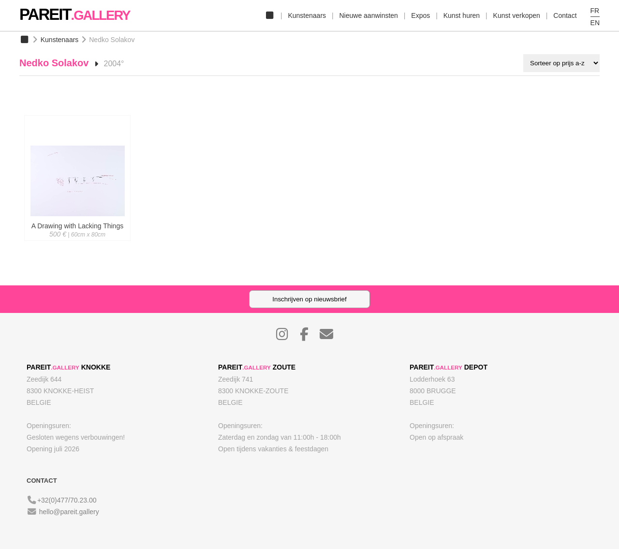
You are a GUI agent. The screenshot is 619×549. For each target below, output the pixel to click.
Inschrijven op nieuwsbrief (309, 299)
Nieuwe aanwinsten (368, 15)
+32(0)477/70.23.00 (67, 500)
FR (595, 11)
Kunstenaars (307, 15)
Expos (420, 15)
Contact (564, 15)
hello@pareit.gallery (69, 512)
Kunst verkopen (516, 15)
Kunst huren (461, 15)
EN (595, 23)
